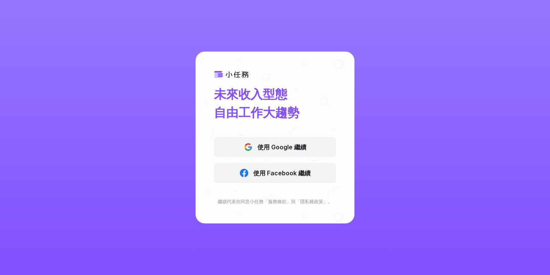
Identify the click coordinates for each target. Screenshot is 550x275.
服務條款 (277, 201)
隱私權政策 (311, 201)
